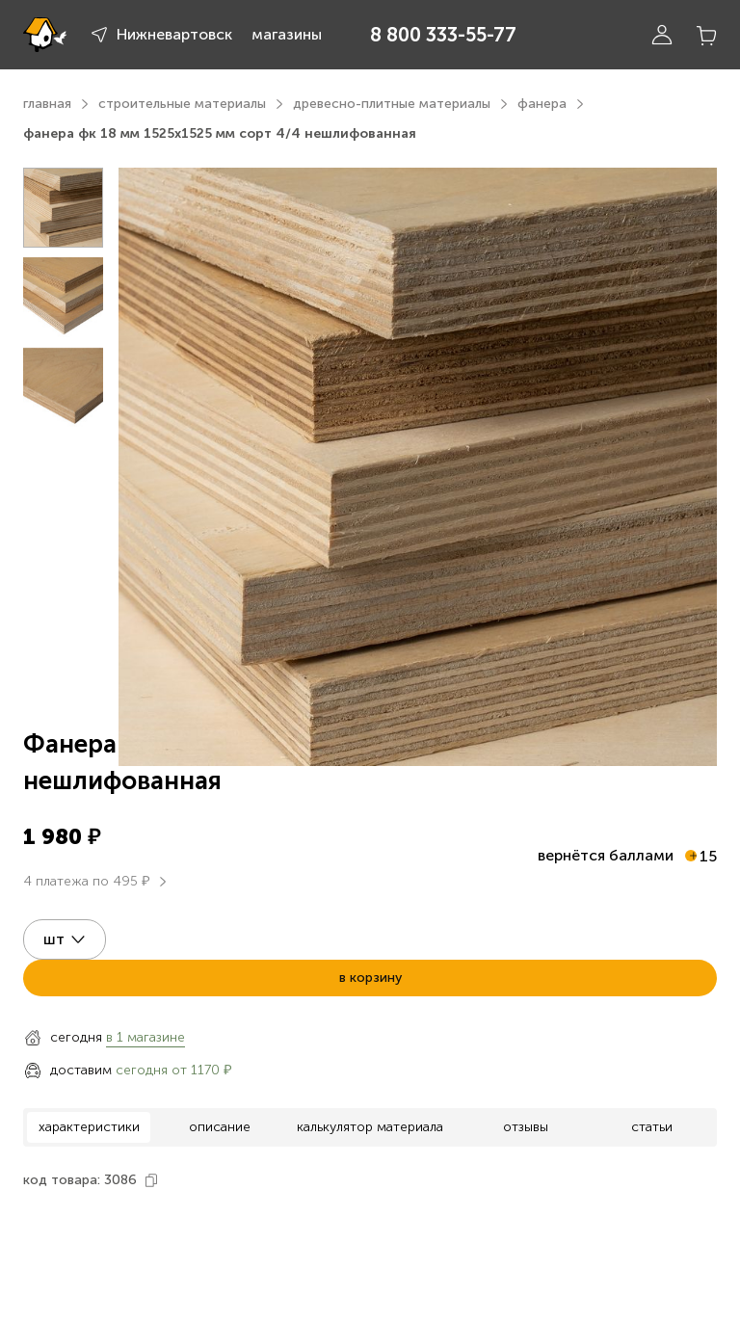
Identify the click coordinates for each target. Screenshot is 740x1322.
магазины (286, 34)
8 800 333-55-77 (443, 34)
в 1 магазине (145, 1037)
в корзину (370, 977)
